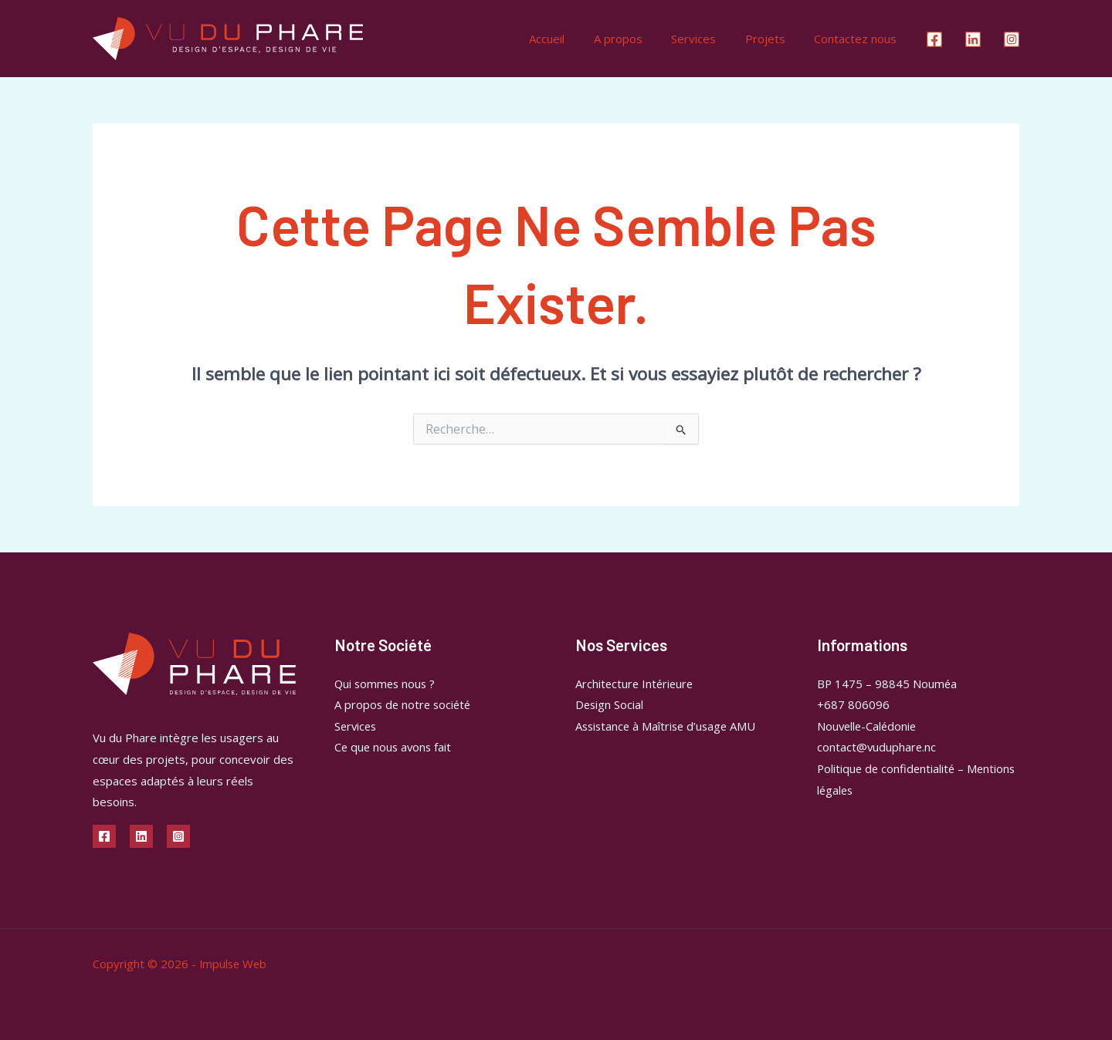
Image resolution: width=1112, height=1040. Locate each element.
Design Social (610, 704)
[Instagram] (1011, 39)
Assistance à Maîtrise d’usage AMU (668, 726)
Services (708, 38)
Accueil (573, 38)
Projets (774, 38)
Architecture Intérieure (636, 683)
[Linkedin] (973, 39)
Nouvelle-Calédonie (868, 726)
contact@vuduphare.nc (877, 747)
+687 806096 (853, 704)
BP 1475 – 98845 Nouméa (887, 683)
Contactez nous (858, 38)
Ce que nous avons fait (394, 747)
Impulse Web (234, 963)
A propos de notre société (404, 704)
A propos (638, 38)
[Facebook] (934, 39)
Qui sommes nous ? (386, 683)
